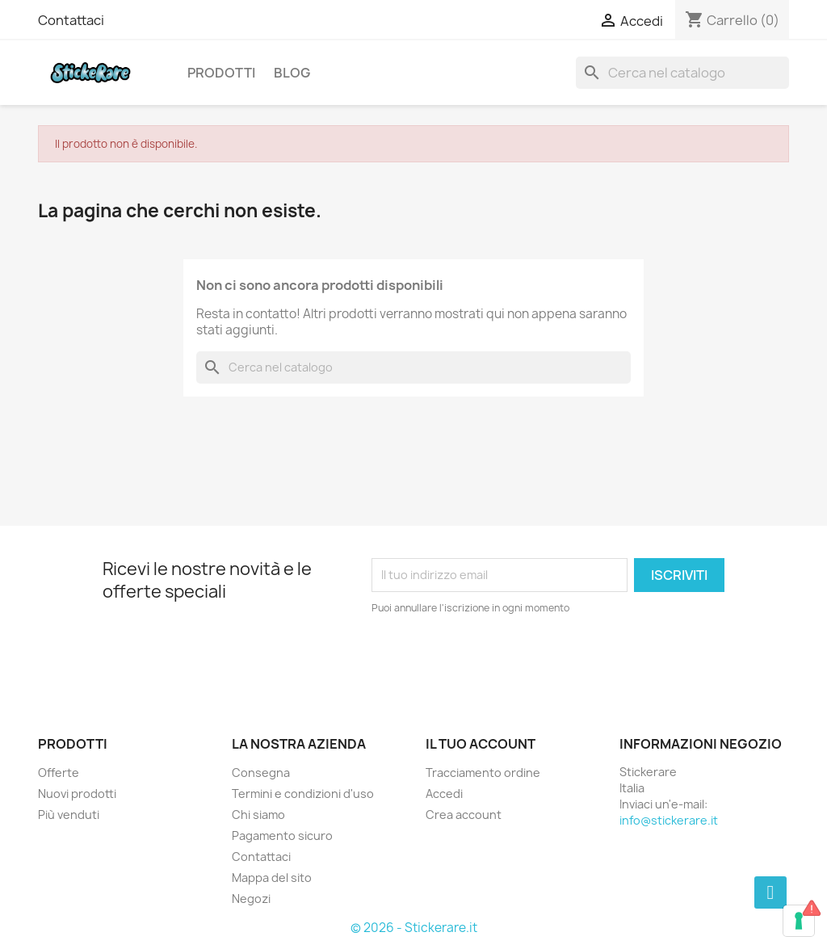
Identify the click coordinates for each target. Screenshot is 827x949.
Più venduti (68, 814)
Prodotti (221, 73)
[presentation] (506, 660)
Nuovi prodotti (77, 793)
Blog (292, 73)
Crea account (464, 814)
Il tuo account (480, 744)
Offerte (58, 772)
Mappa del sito (272, 877)
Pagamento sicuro (282, 835)
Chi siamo (258, 814)
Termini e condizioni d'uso (303, 793)
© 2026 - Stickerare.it (414, 927)
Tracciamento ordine (483, 772)
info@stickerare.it (668, 820)
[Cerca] (682, 73)
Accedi (444, 793)
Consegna (261, 772)
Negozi (251, 898)
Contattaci (71, 20)
